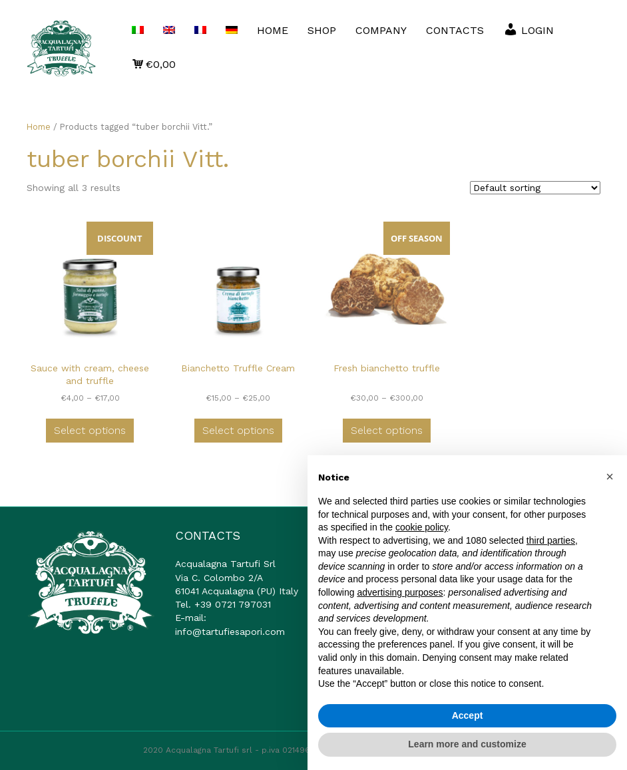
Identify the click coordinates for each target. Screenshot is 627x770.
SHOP (322, 30)
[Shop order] (535, 187)
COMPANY (381, 30)
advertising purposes (400, 592)
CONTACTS (455, 30)
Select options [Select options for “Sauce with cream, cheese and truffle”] (90, 430)
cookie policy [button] (421, 527)
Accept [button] (467, 715)
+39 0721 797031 (232, 604)
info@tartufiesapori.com (230, 631)
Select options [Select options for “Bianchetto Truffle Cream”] (238, 430)
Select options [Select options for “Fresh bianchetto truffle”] (387, 430)
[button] (609, 476)
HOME (272, 30)
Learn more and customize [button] (467, 744)
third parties (550, 540)
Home (39, 127)
